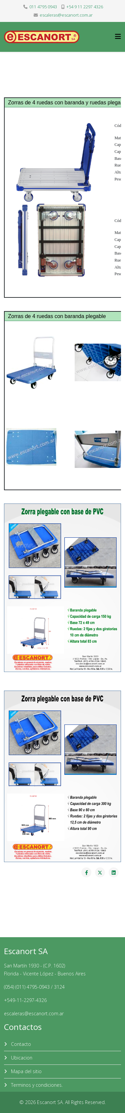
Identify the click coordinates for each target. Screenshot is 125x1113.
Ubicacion (21, 1058)
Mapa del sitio (26, 1071)
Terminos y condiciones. (36, 1085)
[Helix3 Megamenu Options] (118, 36)
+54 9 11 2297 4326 (84, 7)
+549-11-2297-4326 (25, 1000)
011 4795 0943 (43, 7)
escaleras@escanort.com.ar (66, 15)
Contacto (20, 1044)
